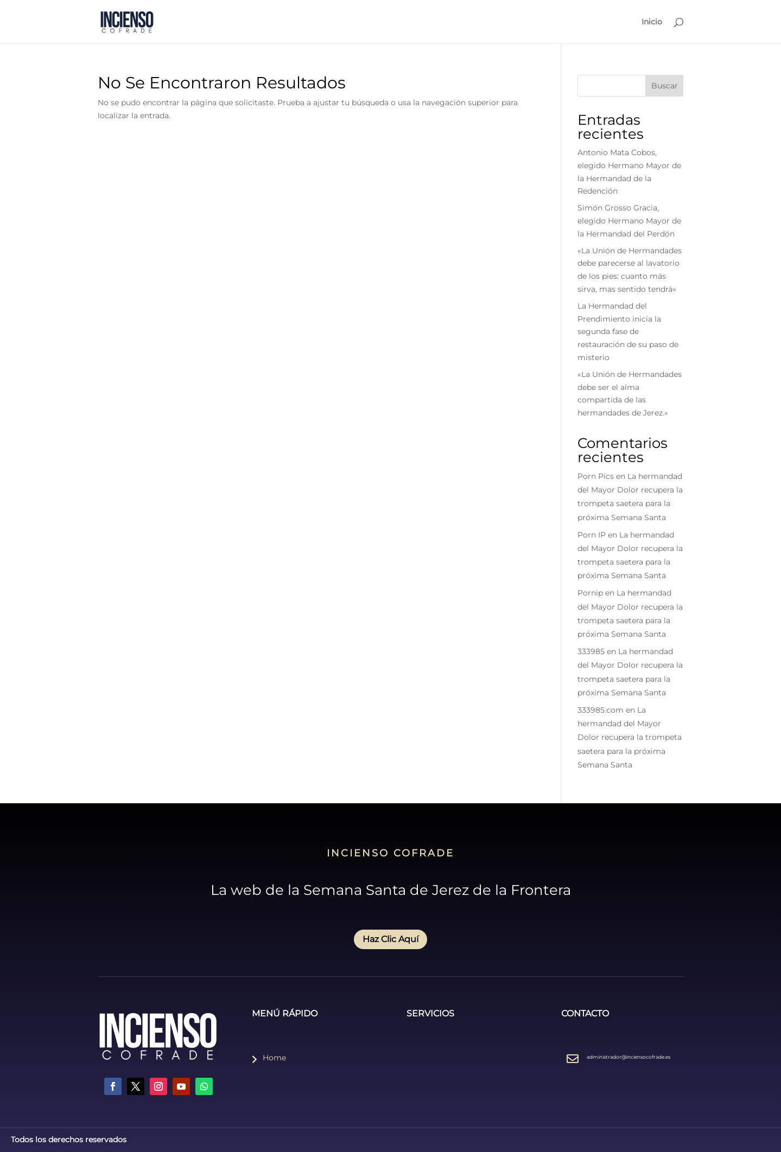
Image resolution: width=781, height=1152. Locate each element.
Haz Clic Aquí (390, 939)
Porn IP (591, 535)
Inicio (652, 22)
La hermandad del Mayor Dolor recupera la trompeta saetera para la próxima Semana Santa (629, 737)
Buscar (664, 86)
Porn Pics (595, 476)
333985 (591, 651)
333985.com (600, 710)
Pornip (590, 593)
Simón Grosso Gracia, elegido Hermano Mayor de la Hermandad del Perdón (629, 221)
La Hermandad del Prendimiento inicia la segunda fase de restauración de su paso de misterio (627, 331)
